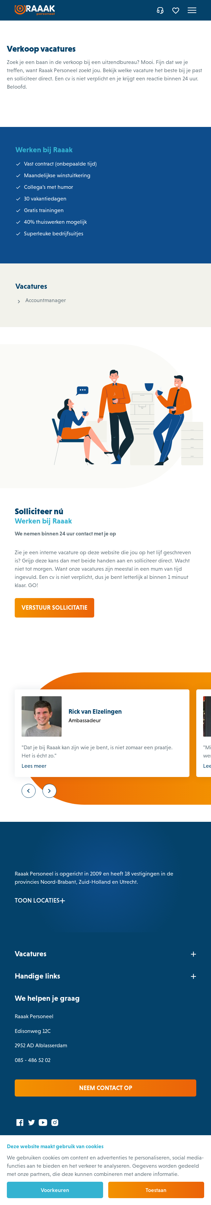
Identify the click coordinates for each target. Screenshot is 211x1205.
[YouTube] (44, 1121)
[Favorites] (176, 10)
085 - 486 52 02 (33, 1059)
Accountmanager (45, 300)
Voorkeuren (55, 1190)
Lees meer (34, 764)
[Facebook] (20, 1121)
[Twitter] (32, 1121)
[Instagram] (55, 1121)
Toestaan (156, 1190)
